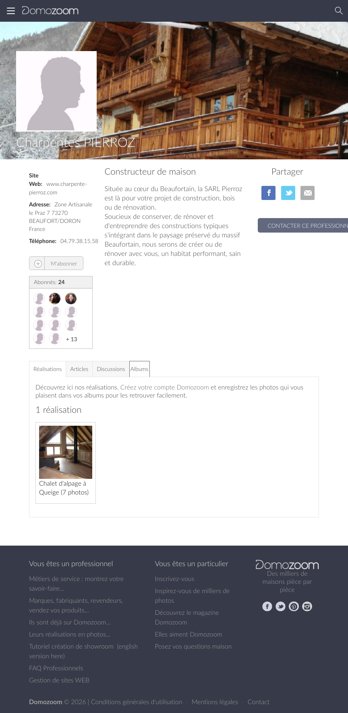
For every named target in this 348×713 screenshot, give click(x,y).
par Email (307, 193)
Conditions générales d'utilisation (137, 701)
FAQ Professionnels (56, 668)
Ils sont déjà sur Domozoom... (69, 622)
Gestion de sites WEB (59, 680)
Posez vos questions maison (193, 646)
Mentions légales (216, 701)
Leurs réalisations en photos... (69, 634)
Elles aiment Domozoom (188, 634)
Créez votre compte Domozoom (164, 387)
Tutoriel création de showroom (71, 646)
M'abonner (53, 263)
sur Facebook (268, 193)
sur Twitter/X (288, 193)
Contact (259, 701)
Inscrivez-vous (175, 578)
